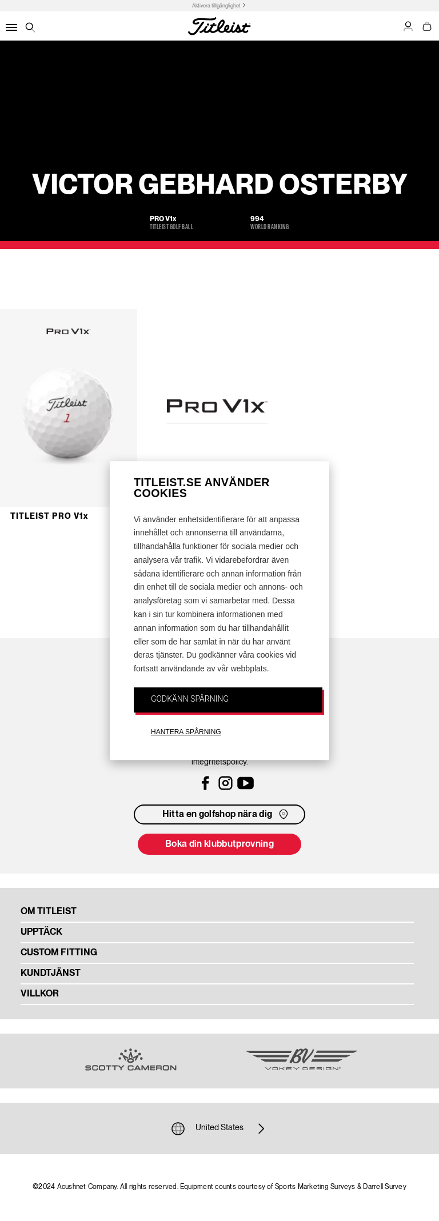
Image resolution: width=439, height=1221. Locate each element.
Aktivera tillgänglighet (216, 6)
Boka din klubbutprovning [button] (219, 844)
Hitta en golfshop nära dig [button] (226, 814)
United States (219, 1128)
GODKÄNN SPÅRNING (190, 698)
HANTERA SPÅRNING (186, 732)
